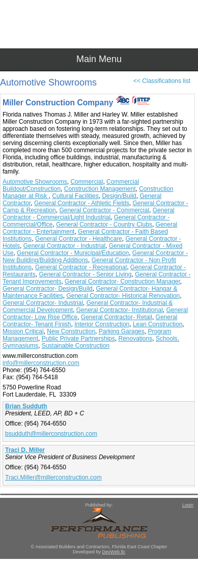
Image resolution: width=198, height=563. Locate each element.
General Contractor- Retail (116, 317)
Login (187, 505)
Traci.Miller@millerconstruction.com (53, 477)
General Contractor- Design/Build (48, 288)
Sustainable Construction (75, 345)
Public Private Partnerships (78, 338)
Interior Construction (101, 324)
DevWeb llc (113, 551)
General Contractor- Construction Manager (122, 281)
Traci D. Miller (25, 450)
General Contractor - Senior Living (85, 274)
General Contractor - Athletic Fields (81, 203)
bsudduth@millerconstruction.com (51, 433)
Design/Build (119, 196)
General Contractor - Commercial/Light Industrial (88, 214)
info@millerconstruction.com (41, 363)
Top (185, 537)
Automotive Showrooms (35, 181)
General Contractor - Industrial (64, 245)
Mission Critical (23, 331)
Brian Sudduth (26, 406)
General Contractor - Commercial (104, 210)
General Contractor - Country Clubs (104, 224)
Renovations (135, 338)
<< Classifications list (161, 81)
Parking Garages (122, 331)
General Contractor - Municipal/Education (73, 253)
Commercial (86, 181)
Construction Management (100, 188)
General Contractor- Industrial (43, 302)
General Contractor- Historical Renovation (123, 295)
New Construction (71, 331)
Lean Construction (157, 324)
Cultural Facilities (75, 196)
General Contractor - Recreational (81, 267)
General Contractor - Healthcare (78, 238)
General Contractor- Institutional (119, 310)
